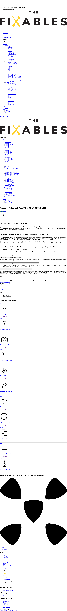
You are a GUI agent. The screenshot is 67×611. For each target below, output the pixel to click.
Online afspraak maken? (5, 282)
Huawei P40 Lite (11, 96)
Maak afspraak (3, 211)
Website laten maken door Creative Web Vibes (9, 610)
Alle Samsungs (11, 90)
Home (4, 555)
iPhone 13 (10, 55)
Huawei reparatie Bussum (8, 590)
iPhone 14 (10, 51)
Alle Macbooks (11, 81)
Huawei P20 (10, 103)
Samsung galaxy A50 (12, 88)
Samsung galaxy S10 (12, 84)
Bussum (6, 108)
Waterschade (5, 557)
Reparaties (5, 44)
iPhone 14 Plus (11, 52)
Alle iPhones (10, 60)
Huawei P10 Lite (8, 190)
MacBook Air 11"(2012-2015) (14, 74)
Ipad (3, 156)
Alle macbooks (8, 175)
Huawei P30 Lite (11, 98)
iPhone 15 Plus (11, 47)
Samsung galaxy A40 (12, 89)
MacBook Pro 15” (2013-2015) (14, 80)
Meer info (5, 332)
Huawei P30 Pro (8, 188)
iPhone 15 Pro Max (12, 49)
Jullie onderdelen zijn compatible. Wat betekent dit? (10, 257)
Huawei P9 (7, 194)
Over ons (7, 110)
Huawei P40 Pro (11, 95)
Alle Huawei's (11, 105)
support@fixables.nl (7, 37)
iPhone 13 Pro (11, 56)
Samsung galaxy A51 (12, 87)
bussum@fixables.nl (7, 577)
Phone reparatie (6, 601)
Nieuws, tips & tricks (9, 113)
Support (4, 109)
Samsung (7, 82)
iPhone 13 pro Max (12, 58)
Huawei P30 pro (11, 104)
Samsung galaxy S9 (12, 85)
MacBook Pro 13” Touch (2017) (14, 77)
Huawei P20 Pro (11, 101)
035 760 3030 (5, 33)
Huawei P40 (10, 97)
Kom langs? (2, 289)
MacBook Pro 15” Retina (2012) (14, 78)
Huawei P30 (10, 99)
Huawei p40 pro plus (12, 94)
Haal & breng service (7, 561)
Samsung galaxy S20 (12, 83)
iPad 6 (9, 69)
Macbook (7, 73)
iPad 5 (9, 70)
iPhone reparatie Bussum (8, 595)
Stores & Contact (6, 558)
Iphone (4, 139)
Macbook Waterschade (7, 604)
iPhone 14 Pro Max (12, 54)
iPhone (6, 45)
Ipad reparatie (5, 602)
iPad (6, 61)
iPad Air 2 (10, 66)
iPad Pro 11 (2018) (12, 65)
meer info (5, 316)
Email (7, 549)
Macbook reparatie (6, 603)
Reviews (4, 560)
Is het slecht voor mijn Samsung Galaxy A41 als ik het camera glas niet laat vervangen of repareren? (20, 263)
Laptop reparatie (6, 605)
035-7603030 (5, 575)
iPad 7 (9, 68)
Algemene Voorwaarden (7, 567)
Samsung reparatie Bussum (8, 584)
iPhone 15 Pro (11, 48)
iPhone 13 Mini (11, 59)
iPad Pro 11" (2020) (12, 62)
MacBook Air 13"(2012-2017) (14, 75)
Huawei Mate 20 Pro (12, 92)
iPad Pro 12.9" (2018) (12, 63)
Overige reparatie (6, 607)
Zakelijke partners (9, 202)
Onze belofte (7, 111)
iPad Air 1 (10, 67)
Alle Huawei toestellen (10, 195)
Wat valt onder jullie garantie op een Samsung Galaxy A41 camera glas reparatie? (16, 268)
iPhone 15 (10, 46)
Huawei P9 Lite (8, 193)
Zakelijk (7, 112)
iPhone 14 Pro (11, 53)
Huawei (6, 91)
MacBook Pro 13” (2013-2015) (14, 76)
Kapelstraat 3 (5, 578)
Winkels (4, 106)
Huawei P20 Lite (11, 102)
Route (10, 549)
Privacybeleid (5, 568)
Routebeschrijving (6, 579)
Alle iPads (10, 72)
